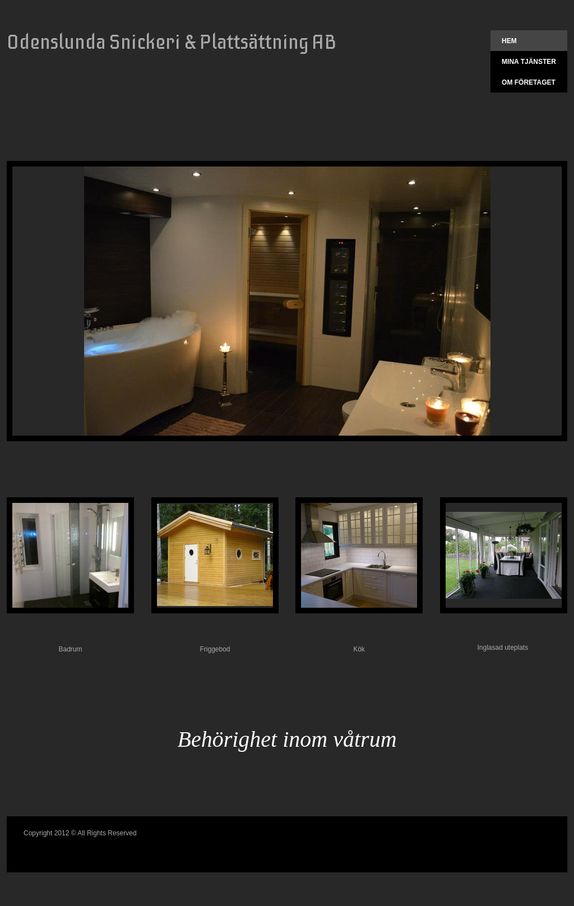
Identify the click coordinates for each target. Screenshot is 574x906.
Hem (509, 41)
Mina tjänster (529, 62)
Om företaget (529, 82)
